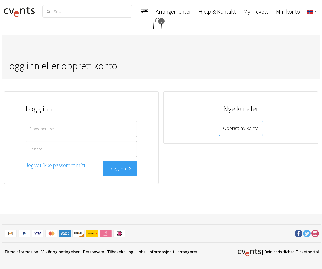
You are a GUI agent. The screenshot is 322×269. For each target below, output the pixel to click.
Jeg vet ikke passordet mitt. (56, 165)
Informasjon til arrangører (172, 252)
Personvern (93, 252)
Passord (35, 149)
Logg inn (120, 168)
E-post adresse (41, 129)
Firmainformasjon (21, 252)
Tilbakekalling (120, 252)
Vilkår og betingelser (60, 252)
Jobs (140, 252)
